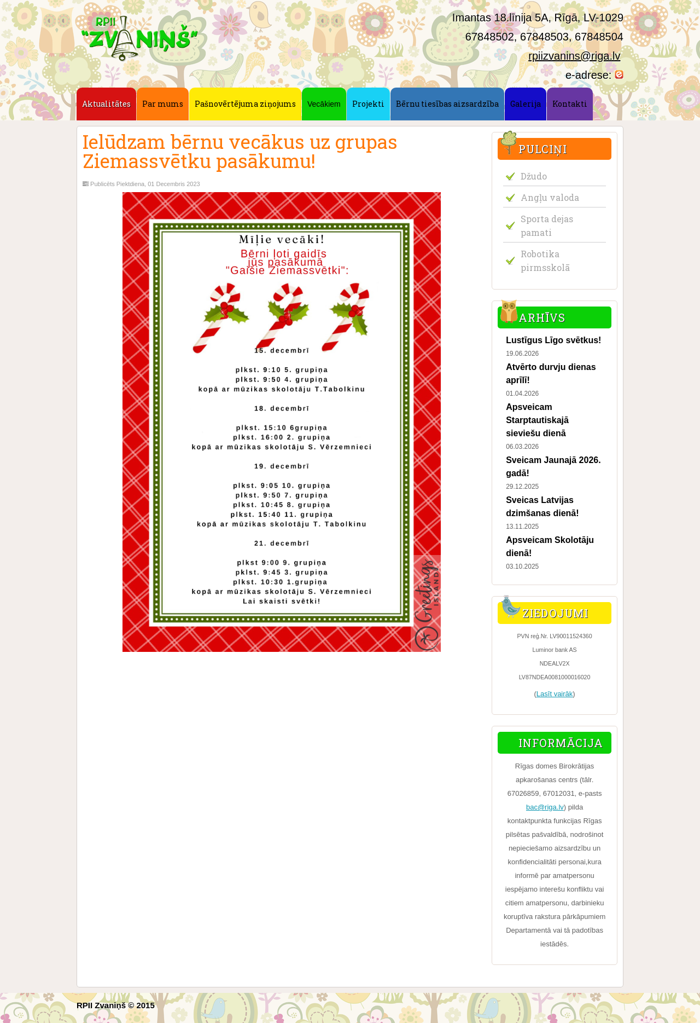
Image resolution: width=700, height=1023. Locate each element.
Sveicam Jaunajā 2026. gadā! (553, 466)
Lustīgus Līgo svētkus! (553, 340)
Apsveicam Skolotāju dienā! (550, 546)
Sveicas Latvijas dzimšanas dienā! (542, 506)
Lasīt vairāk (554, 694)
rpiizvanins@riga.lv (574, 56)
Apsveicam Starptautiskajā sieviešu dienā (537, 420)
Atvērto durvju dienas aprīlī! (551, 373)
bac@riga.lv (545, 807)
